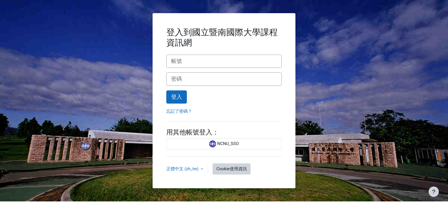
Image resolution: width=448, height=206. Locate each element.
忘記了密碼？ (179, 111)
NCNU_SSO (224, 143)
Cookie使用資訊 (231, 168)
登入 (176, 97)
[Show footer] (434, 192)
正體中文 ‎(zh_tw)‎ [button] (182, 168)
